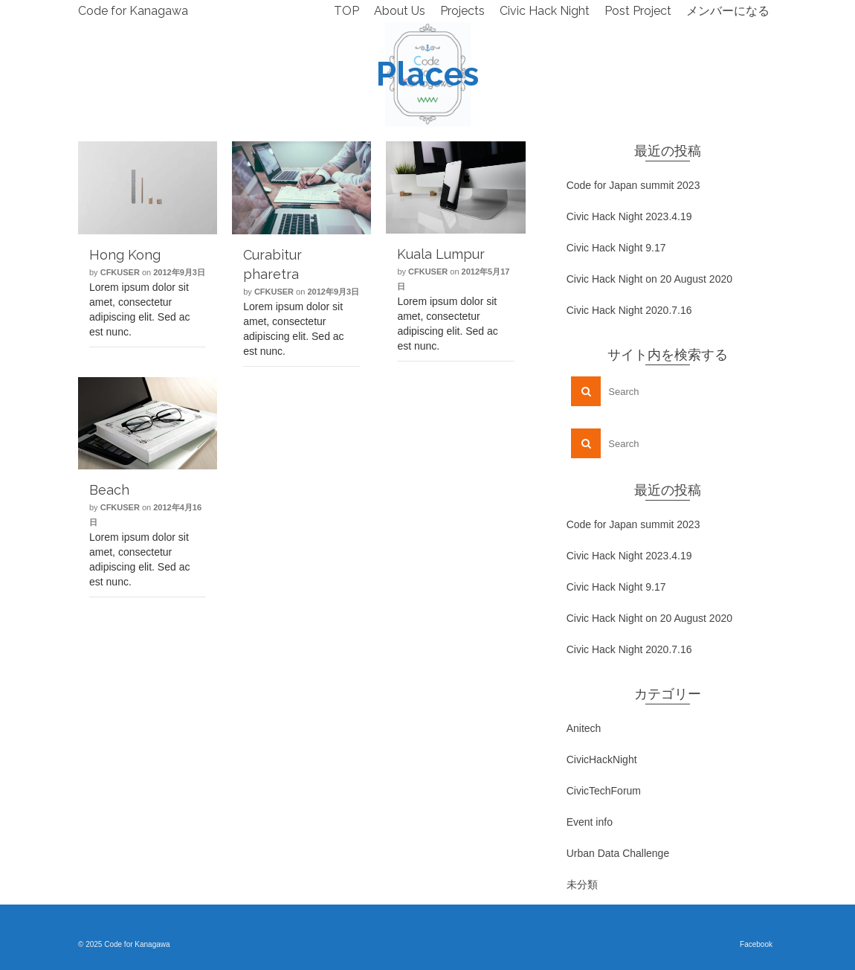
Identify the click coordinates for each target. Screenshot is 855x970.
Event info (590, 822)
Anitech (584, 728)
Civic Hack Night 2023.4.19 (629, 216)
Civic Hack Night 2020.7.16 (629, 310)
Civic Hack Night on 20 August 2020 (649, 279)
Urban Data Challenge (618, 853)
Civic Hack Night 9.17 (616, 248)
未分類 (582, 884)
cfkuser (120, 272)
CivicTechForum (604, 791)
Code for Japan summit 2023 (633, 185)
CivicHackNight (602, 759)
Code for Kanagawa (133, 11)
